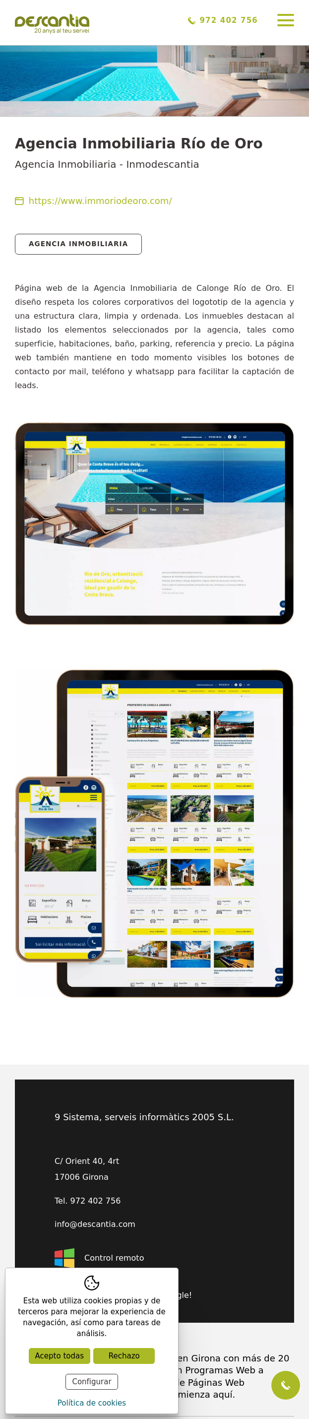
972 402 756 (223, 20)
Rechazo (124, 1355)
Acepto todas (59, 1355)
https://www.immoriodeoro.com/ (93, 201)
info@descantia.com (95, 1224)
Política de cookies (92, 1403)
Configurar (91, 1381)
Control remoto (99, 1258)
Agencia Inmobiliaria (78, 244)
